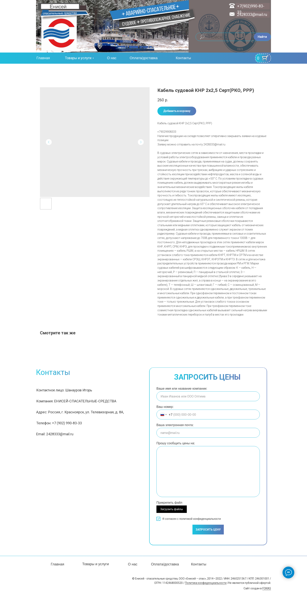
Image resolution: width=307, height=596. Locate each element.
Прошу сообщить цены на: (175, 443)
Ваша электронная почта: (175, 425)
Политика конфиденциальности (206, 582)
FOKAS (266, 588)
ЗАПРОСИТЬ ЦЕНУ (208, 529)
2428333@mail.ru (252, 14)
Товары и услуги (78, 58)
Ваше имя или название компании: (181, 388)
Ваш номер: (165, 406)
